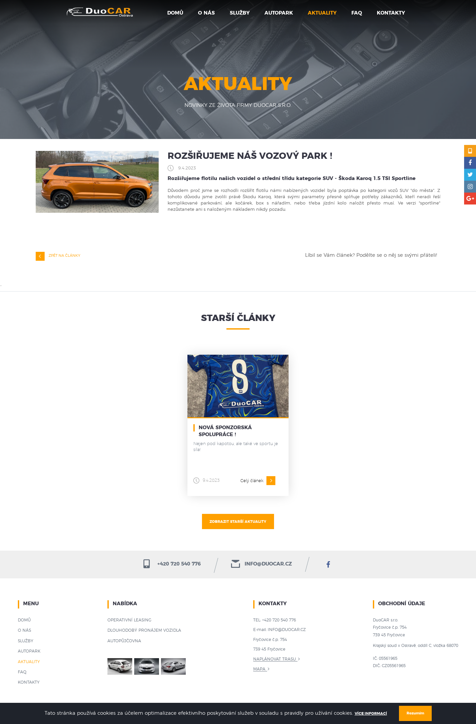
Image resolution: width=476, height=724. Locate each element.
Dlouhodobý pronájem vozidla (144, 630)
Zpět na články (58, 256)
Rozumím (415, 713)
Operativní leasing (129, 620)
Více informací (371, 713)
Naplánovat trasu (274, 659)
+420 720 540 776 (171, 564)
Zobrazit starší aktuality (238, 521)
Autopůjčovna (124, 641)
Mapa (259, 669)
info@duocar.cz (261, 564)
